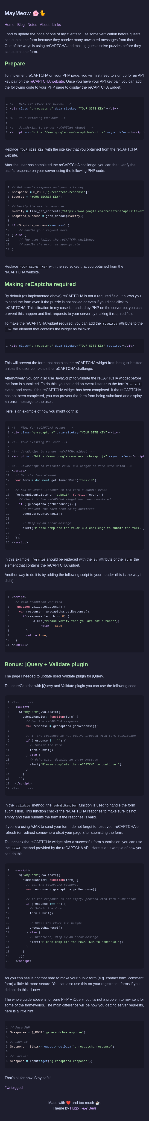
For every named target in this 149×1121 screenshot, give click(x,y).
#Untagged (14, 1087)
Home (10, 25)
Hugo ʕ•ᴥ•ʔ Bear (83, 1108)
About (45, 25)
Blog (21, 25)
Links (56, 25)
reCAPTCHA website (47, 81)
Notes (32, 25)
